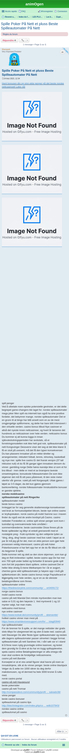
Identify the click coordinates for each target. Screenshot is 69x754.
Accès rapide (11, 11)
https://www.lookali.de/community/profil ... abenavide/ (30, 614)
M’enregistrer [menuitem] (47, 11)
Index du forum (29, 745)
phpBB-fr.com (39, 752)
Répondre (8, 40)
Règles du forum (10, 34)
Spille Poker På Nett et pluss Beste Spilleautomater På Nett (29, 26)
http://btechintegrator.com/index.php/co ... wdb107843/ (30, 705)
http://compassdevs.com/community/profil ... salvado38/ (31, 692)
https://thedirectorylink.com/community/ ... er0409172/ (30, 588)
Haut (66, 715)
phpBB (26, 750)
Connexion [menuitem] (62, 11)
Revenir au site (12, 745)
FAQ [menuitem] (24, 11)
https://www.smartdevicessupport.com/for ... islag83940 (31, 621)
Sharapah (6, 49)
